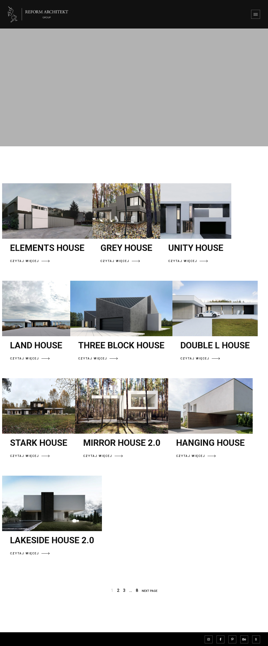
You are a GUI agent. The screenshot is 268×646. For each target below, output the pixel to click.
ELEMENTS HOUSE (47, 248)
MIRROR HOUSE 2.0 (121, 443)
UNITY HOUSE (195, 248)
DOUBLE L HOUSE (215, 345)
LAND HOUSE (36, 345)
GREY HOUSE (126, 248)
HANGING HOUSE (210, 443)
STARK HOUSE (38, 443)
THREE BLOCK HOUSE (121, 345)
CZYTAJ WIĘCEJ (30, 261)
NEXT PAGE (149, 591)
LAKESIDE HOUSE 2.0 (52, 540)
